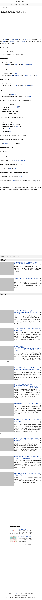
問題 (36, 75)
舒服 (14, 181)
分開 (10, 131)
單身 (12, 83)
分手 (10, 128)
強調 (9, 64)
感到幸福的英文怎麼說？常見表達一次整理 (27, 403)
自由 (15, 168)
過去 (26, 64)
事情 (29, 39)
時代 (14, 39)
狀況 (32, 75)
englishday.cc (18, 593)
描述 (23, 64)
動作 (16, 64)
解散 (17, 126)
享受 (10, 168)
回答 (26, 75)
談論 (36, 181)
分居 (18, 107)
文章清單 (3, 7)
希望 (20, 176)
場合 (4, 41)
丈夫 (5, 143)
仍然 (14, 160)
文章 (29, 4)
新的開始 (22, 41)
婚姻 (30, 75)
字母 (23, 4)
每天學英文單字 (21, 1)
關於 (28, 75)
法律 (15, 107)
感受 (32, 85)
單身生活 (28, 85)
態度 (24, 160)
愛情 (17, 160)
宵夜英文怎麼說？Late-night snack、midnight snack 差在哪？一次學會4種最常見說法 (26, 349)
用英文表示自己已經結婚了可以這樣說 (25, 263)
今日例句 (18, 4)
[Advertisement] (21, 25)
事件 (31, 64)
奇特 (26, 39)
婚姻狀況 (17, 75)
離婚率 (5, 39)
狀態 (16, 85)
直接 (10, 41)
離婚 (17, 39)
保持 (19, 160)
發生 (28, 64)
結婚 (16, 73)
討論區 (26, 4)
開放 (21, 160)
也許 (16, 41)
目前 (12, 75)
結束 (14, 94)
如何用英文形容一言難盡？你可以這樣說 (26, 278)
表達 (13, 41)
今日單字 (13, 4)
